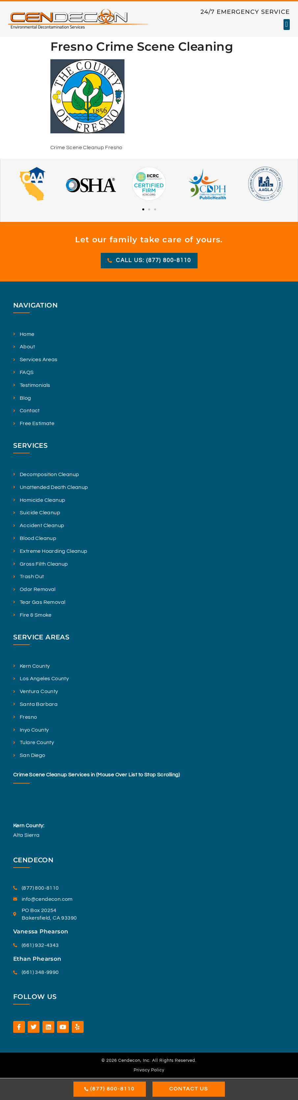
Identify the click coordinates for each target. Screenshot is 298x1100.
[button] (287, 24)
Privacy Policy (149, 1070)
